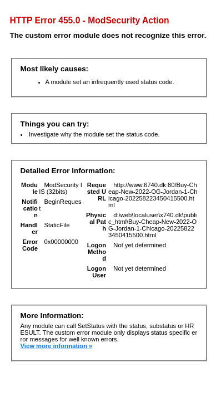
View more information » (57, 346)
